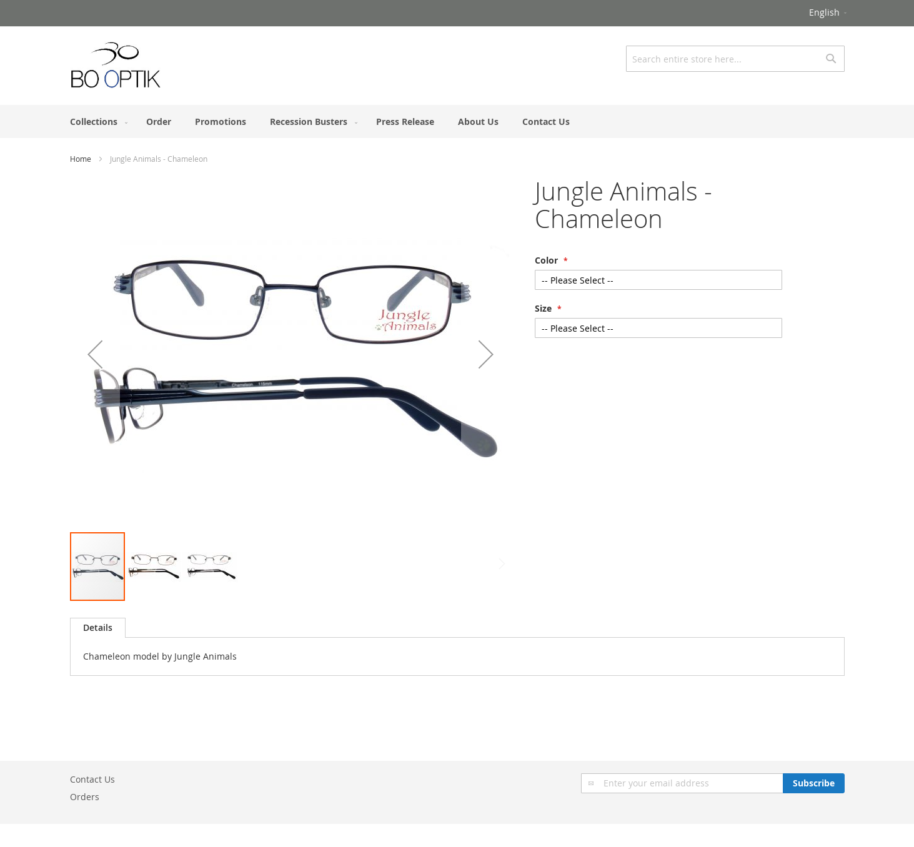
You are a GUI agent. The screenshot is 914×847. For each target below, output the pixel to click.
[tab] (98, 628)
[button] (828, 13)
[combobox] (735, 59)
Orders (84, 797)
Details (97, 627)
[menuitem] (96, 121)
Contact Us (92, 779)
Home (80, 159)
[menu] (457, 121)
